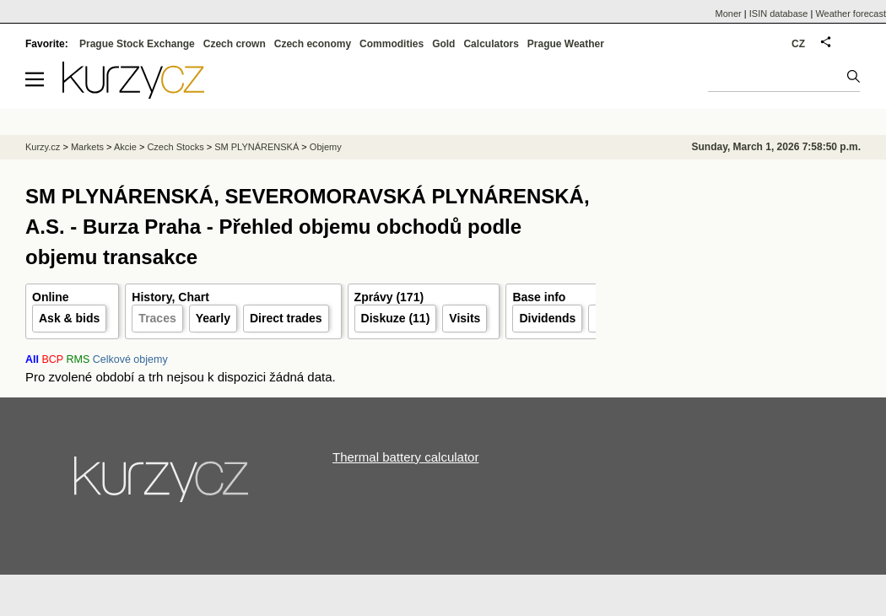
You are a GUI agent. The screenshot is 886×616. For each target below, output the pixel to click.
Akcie (125, 147)
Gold (443, 44)
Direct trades (286, 318)
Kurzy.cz (42, 147)
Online (50, 297)
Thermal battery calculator (405, 457)
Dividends (547, 318)
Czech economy (312, 44)
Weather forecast (850, 13)
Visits (464, 318)
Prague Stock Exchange (137, 44)
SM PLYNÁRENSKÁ (256, 147)
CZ (798, 44)
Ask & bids (69, 318)
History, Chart (170, 297)
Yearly (213, 318)
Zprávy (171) (389, 297)
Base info (538, 297)
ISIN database (778, 13)
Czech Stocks (175, 147)
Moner (729, 13)
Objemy (326, 147)
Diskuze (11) (395, 318)
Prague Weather (565, 44)
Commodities (391, 44)
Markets (87, 147)
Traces (157, 318)
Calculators (490, 44)
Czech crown (234, 44)
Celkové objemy (130, 359)
